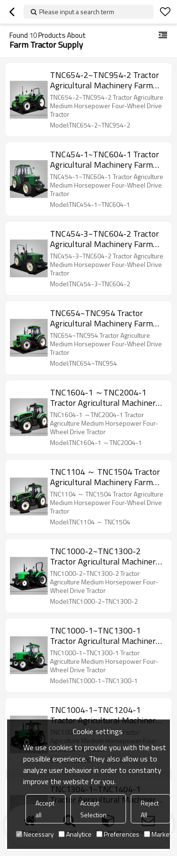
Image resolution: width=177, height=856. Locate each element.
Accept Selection (93, 809)
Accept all (44, 809)
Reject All (150, 809)
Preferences (117, 834)
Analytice (75, 834)
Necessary (35, 834)
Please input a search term (76, 12)
